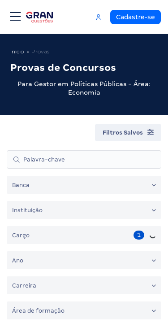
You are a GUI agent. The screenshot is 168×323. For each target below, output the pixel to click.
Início (17, 51)
